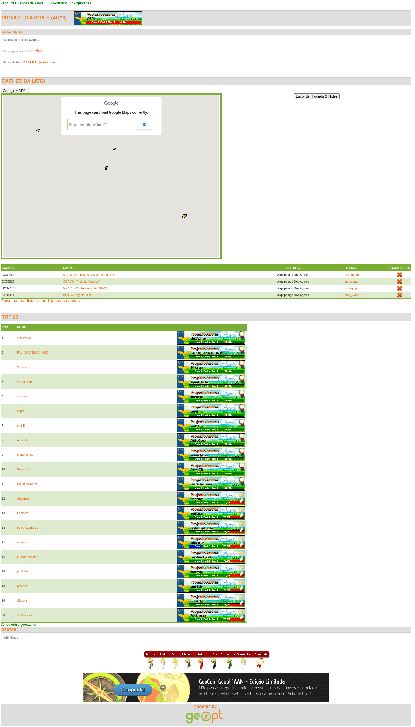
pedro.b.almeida (27, 527)
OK (143, 125)
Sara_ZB (23, 469)
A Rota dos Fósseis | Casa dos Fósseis (89, 274)
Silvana (22, 367)
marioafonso (25, 454)
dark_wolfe (352, 295)
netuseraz (351, 281)
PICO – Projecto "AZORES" (81, 295)
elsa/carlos (24, 338)
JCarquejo (352, 288)
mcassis (22, 396)
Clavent (22, 600)
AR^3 (59, 18)
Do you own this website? (87, 125)
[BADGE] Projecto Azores (39, 62)
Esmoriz (22, 513)
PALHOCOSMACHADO (33, 352)
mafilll (21, 425)
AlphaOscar (24, 440)
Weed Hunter (26, 381)
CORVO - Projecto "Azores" (81, 281)
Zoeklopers (24, 615)
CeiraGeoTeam (27, 483)
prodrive (22, 571)
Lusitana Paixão (27, 556)
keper (21, 411)
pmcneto (22, 586)
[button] (184, 216)
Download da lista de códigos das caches (40, 301)
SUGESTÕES (33, 51)
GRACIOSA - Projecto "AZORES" (85, 288)
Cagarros (23, 498)
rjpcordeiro (352, 274)
